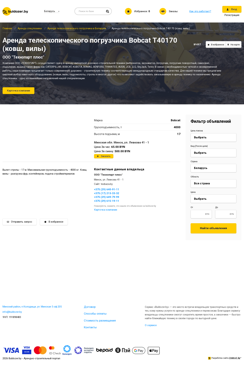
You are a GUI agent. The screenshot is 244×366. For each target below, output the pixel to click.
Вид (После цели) (199, 146)
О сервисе (151, 325)
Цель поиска (197, 131)
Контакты (90, 327)
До (216, 207)
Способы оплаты (95, 313)
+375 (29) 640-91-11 (106, 189)
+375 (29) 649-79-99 (106, 197)
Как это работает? (200, 11)
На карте (234, 44)
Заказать (103, 156)
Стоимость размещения (100, 320)
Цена (193, 192)
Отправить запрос (19, 221)
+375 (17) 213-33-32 (106, 193)
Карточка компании (18, 90)
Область (195, 177)
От (192, 207)
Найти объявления (213, 228)
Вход (232, 9)
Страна (194, 161)
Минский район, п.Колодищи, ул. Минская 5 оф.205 (32, 306)
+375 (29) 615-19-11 (106, 200)
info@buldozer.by (12, 311)
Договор (90, 306)
